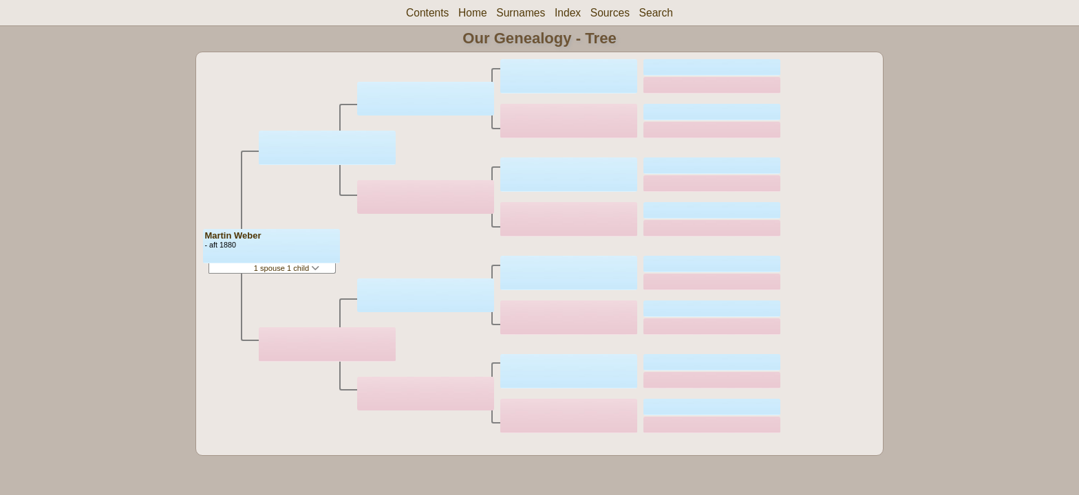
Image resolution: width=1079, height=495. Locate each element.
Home (472, 13)
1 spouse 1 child (287, 268)
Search (656, 13)
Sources (610, 13)
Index (568, 13)
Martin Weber (232, 235)
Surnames (520, 13)
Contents (427, 13)
